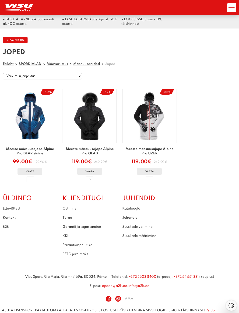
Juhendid (129, 217)
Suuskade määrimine (139, 236)
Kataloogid (131, 208)
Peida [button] (210, 310)
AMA (129, 298)
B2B (6, 226)
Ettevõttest (11, 208)
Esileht (8, 64)
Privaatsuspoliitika (77, 245)
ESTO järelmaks (75, 254)
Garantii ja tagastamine (82, 226)
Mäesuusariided (86, 64)
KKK (66, 236)
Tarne (67, 217)
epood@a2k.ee (114, 286)
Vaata (30, 172)
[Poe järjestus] (42, 76)
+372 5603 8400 (142, 276)
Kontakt (9, 217)
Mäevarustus (57, 64)
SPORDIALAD (30, 64)
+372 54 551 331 (186, 276)
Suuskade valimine (137, 226)
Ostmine (70, 208)
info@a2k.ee (138, 286)
